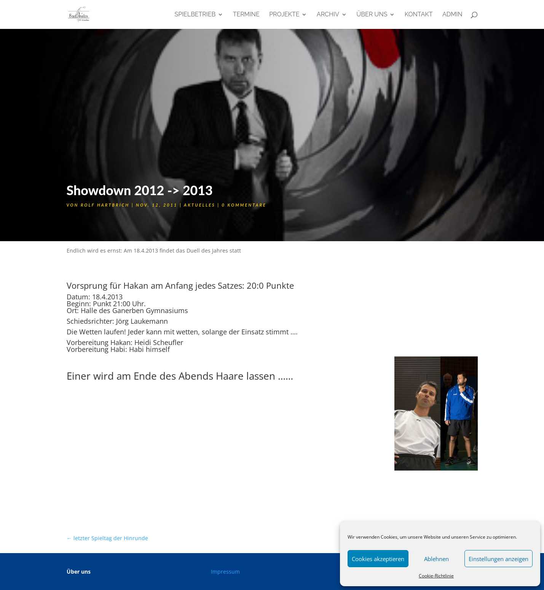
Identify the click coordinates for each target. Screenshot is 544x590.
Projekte (284, 15)
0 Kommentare (244, 204)
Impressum (225, 571)
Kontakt (419, 15)
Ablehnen (436, 559)
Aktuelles (199, 204)
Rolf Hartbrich (105, 204)
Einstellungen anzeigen (498, 559)
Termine (246, 15)
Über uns (371, 15)
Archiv (328, 15)
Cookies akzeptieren (378, 559)
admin (452, 15)
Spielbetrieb (194, 15)
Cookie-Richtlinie (436, 576)
